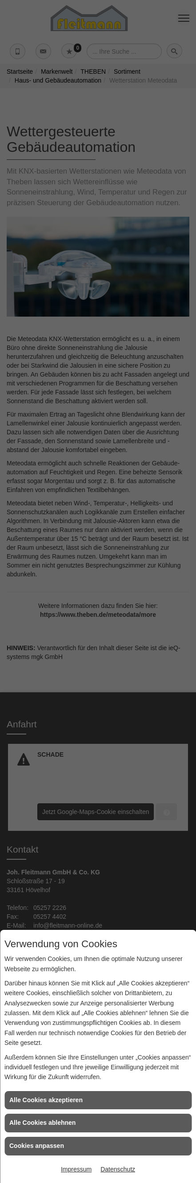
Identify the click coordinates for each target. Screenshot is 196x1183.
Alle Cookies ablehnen (42, 1122)
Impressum (76, 1169)
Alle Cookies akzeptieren (46, 1100)
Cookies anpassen (36, 1145)
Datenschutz (117, 1169)
